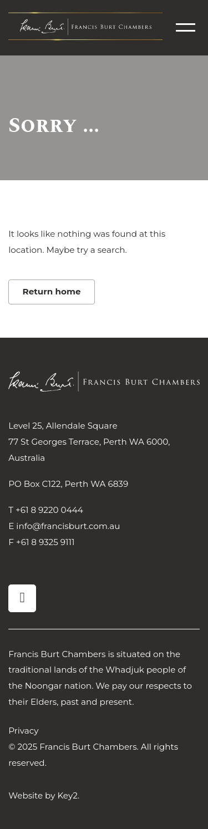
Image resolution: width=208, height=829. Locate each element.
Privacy (23, 730)
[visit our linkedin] (22, 598)
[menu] (185, 27)
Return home (52, 291)
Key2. (68, 795)
